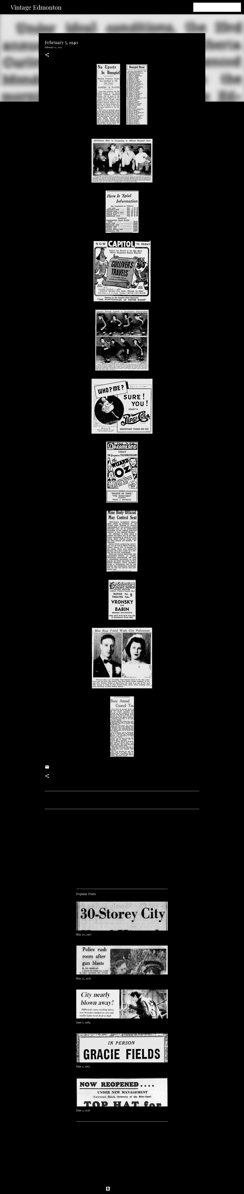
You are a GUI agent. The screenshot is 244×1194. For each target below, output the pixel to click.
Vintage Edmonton (36, 7)
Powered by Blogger (122, 1188)
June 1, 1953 (83, 1066)
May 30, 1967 (84, 934)
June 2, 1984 (83, 1022)
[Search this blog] (221, 7)
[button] (47, 55)
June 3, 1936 (83, 1110)
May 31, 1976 (83, 978)
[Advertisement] (122, 847)
